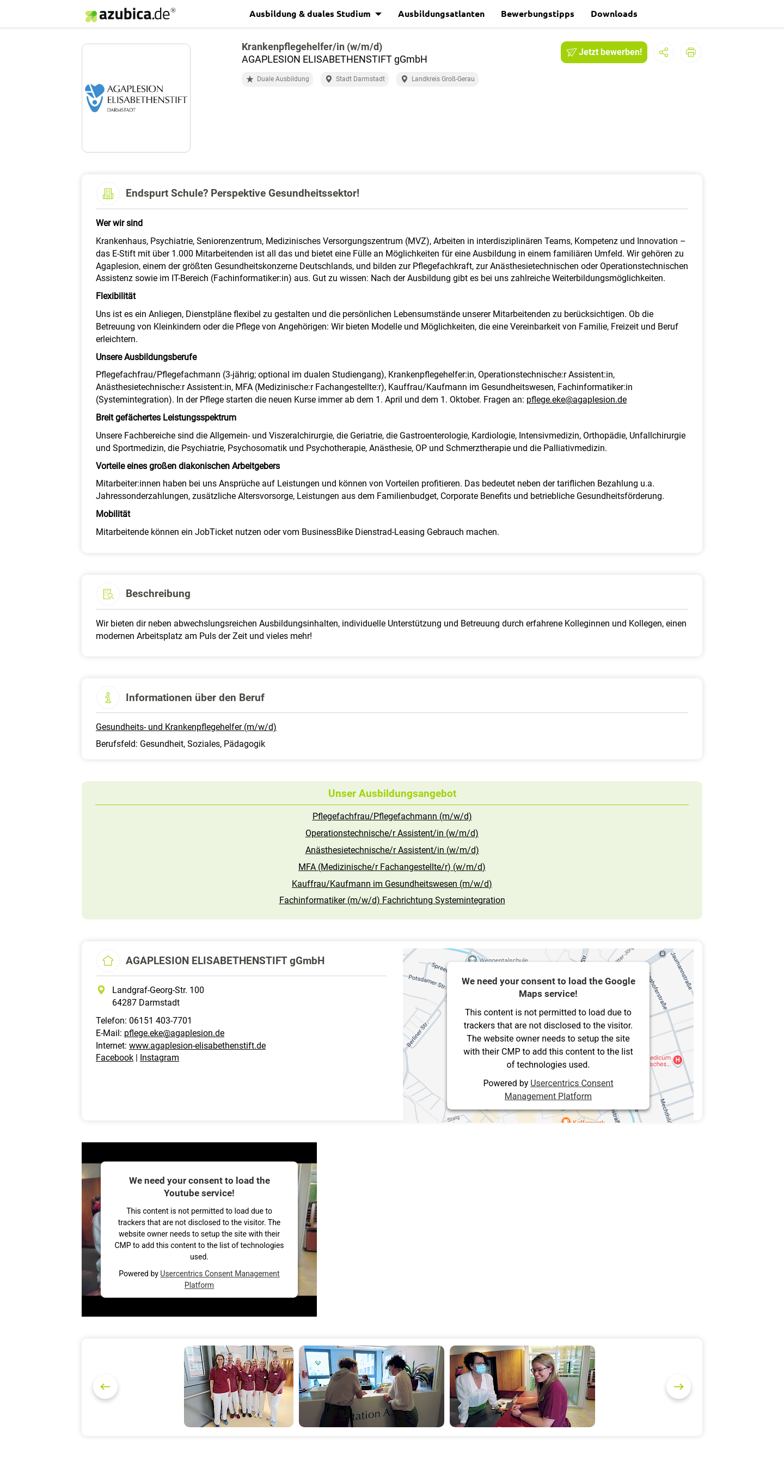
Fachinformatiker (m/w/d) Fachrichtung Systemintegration (392, 900)
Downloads (614, 13)
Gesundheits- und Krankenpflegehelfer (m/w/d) (186, 727)
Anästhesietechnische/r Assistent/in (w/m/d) (392, 850)
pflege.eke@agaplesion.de (576, 399)
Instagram (159, 1057)
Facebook (114, 1057)
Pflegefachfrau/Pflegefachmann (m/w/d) (392, 816)
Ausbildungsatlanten (441, 13)
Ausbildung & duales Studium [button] (311, 13)
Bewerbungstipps (537, 13)
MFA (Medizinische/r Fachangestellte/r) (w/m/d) (392, 867)
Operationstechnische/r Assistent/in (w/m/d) (392, 833)
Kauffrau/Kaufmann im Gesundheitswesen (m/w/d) (392, 884)
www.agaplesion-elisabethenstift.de (197, 1045)
